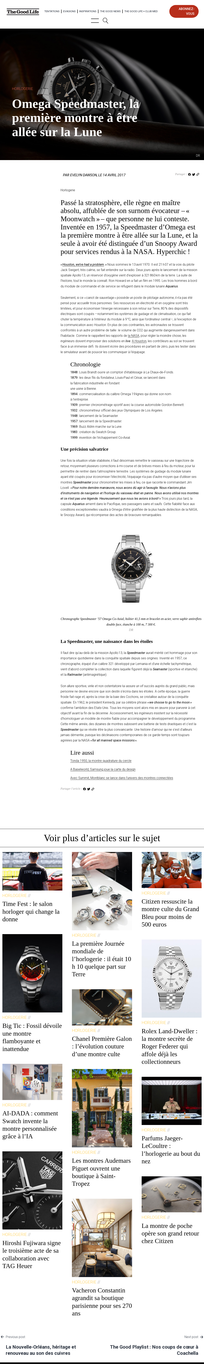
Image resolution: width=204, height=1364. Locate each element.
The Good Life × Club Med (141, 11)
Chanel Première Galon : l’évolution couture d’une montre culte (102, 1046)
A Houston (139, 341)
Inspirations (87, 11)
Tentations (52, 11)
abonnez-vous (186, 11)
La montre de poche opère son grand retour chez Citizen (170, 1233)
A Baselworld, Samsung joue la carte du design (102, 769)
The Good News (110, 11)
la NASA (133, 336)
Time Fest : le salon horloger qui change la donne (31, 911)
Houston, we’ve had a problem (83, 264)
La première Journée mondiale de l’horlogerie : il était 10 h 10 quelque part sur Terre (101, 959)
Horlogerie (22, 89)
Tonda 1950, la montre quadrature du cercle (100, 761)
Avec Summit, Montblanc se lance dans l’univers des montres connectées (121, 778)
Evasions (69, 11)
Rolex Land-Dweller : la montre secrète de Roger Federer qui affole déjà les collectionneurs (170, 1046)
